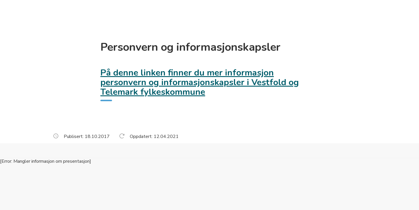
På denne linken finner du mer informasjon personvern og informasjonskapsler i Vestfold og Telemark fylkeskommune (199, 82)
